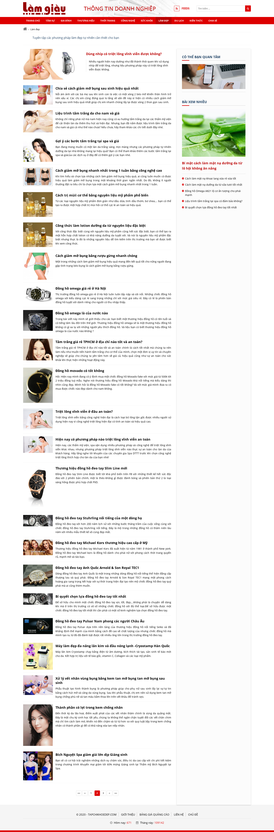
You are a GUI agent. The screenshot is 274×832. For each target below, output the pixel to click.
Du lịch (179, 20)
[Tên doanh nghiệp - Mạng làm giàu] (213, 88)
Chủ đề (193, 814)
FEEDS (185, 8)
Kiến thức (196, 20)
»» (115, 793)
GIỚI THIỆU (128, 814)
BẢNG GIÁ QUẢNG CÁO (154, 814)
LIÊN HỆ (179, 814)
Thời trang (107, 20)
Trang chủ (33, 20)
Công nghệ (128, 20)
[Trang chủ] (25, 29)
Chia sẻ (212, 20)
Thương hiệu (86, 20)
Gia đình (66, 20)
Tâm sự (50, 20)
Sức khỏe (147, 20)
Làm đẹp (164, 20)
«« (79, 793)
